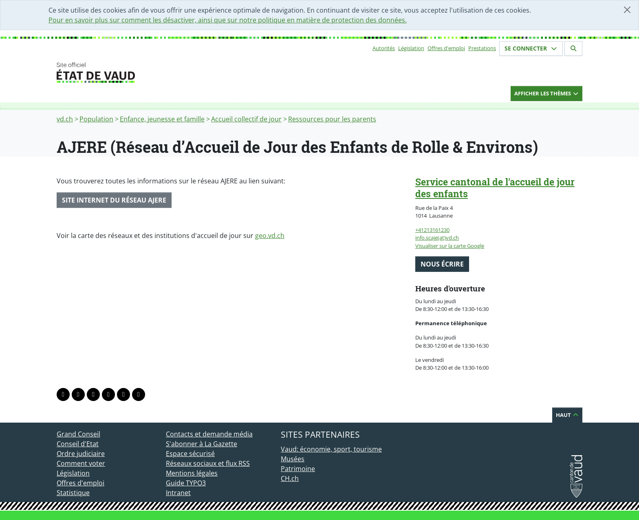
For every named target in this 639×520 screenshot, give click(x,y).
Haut (567, 415)
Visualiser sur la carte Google (449, 245)
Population (96, 119)
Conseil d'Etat (78, 443)
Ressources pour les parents (332, 119)
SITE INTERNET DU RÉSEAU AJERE (114, 200)
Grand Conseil (78, 434)
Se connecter (531, 48)
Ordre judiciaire (81, 453)
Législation (411, 48)
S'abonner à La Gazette (201, 443)
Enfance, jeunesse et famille (162, 119)
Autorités (383, 48)
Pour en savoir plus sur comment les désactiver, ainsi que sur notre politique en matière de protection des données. (227, 19)
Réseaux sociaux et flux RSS (208, 463)
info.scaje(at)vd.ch (437, 237)
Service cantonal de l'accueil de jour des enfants (495, 188)
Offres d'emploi (446, 48)
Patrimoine (298, 468)
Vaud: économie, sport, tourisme (331, 449)
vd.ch (65, 119)
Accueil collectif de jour (246, 119)
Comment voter (81, 463)
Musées (292, 458)
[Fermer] (627, 9)
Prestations (482, 48)
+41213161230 (432, 230)
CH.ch (290, 478)
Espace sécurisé (190, 453)
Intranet (178, 492)
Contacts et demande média (209, 434)
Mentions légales (192, 473)
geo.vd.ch (269, 235)
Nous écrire (442, 264)
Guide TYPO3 (186, 482)
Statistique (73, 492)
